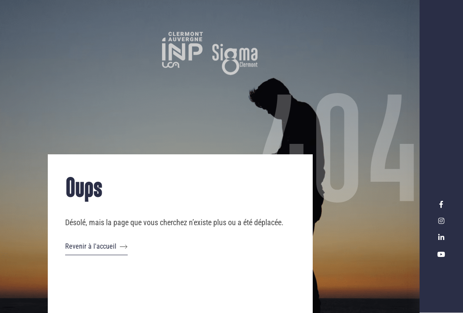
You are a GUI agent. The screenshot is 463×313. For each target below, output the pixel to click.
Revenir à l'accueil (96, 246)
